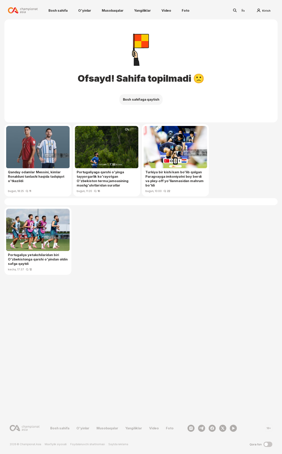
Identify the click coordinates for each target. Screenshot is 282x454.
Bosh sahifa (58, 10)
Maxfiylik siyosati (56, 444)
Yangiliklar (142, 10)
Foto (185, 10)
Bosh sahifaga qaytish (141, 99)
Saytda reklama (118, 444)
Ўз (243, 10)
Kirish (264, 10)
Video (166, 10)
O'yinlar (84, 10)
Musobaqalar (112, 10)
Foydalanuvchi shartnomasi (87, 444)
